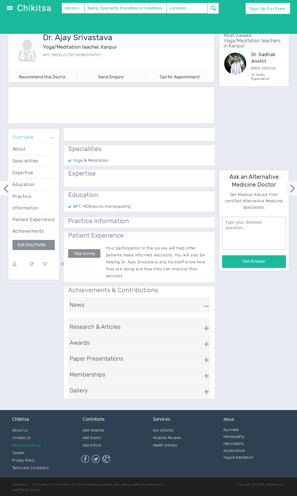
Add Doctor (92, 437)
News (77, 304)
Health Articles (165, 445)
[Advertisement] (116, 106)
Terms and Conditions (30, 467)
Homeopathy (234, 436)
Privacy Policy (23, 460)
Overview (23, 137)
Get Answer (254, 261)
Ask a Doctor (163, 430)
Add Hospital (93, 430)
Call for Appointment (180, 77)
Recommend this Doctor (42, 77)
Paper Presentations (96, 358)
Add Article (92, 445)
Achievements (28, 231)
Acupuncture (234, 450)
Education (23, 184)
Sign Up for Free (267, 8)
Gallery (79, 390)
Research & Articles (95, 326)
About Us (20, 430)
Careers (18, 452)
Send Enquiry (111, 77)
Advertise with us (26, 445)
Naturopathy (233, 443)
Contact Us (21, 437)
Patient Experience (33, 219)
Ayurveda (231, 429)
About (19, 149)
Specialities (25, 161)
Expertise (22, 172)
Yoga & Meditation (238, 457)
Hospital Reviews (167, 437)
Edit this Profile (32, 245)
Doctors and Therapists (71, 9)
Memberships (87, 374)
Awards (80, 342)
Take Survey (84, 253)
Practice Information (25, 202)
